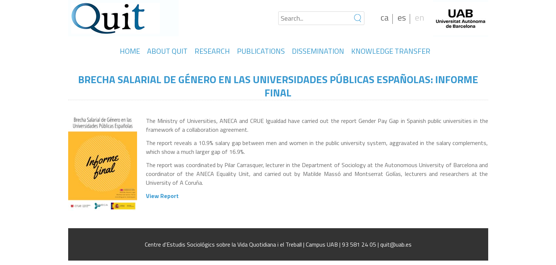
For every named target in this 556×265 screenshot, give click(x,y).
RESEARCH (212, 51)
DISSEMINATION (318, 51)
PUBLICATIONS (261, 51)
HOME (130, 51)
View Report (162, 195)
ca (385, 17)
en (419, 17)
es (402, 17)
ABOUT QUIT (167, 51)
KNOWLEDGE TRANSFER (390, 51)
